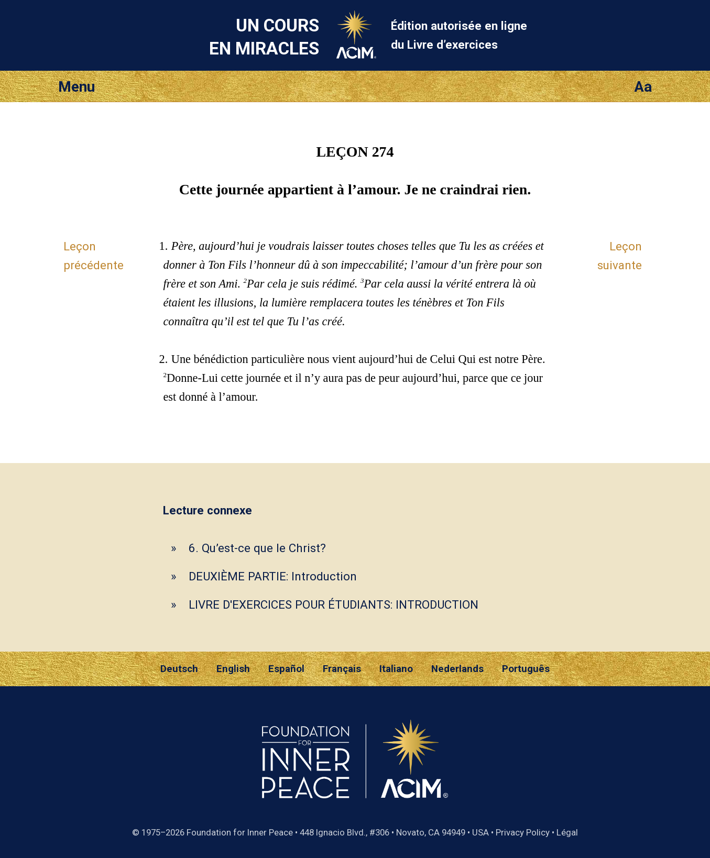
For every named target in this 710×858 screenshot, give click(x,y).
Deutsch (179, 669)
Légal (567, 832)
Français (342, 669)
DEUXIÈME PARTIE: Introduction (273, 576)
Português (526, 669)
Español (286, 669)
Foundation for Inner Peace (240, 832)
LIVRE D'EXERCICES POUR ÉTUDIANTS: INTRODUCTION (333, 604)
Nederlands (457, 669)
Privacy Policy (523, 832)
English (233, 669)
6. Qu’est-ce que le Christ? (257, 548)
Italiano (396, 669)
